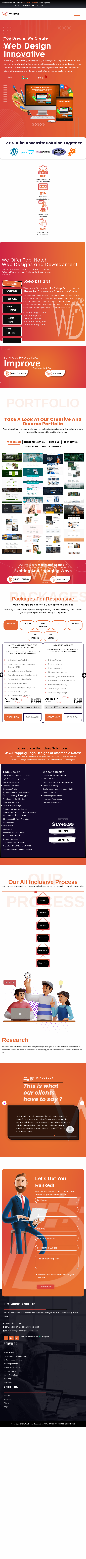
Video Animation (11, 331)
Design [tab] (43, 925)
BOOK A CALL (32, 717)
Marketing (8, 1382)
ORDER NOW (13, 717)
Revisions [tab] (43, 938)
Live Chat (37, 5)
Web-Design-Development (15, 1356)
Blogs (6, 1407)
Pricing (6, 1403)
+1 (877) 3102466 (22, 5)
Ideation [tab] (43, 913)
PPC (8, 340)
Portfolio (7, 1395)
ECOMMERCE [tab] (27, 623)
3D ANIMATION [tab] (71, 442)
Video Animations (11, 1375)
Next (78, 1102)
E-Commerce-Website (13, 1360)
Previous (6, 1102)
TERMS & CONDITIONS (66, 1424)
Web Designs (12, 291)
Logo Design (9, 1352)
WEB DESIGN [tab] (14, 442)
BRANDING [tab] (54, 442)
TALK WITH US (63, 839)
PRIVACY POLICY (50, 1424)
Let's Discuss (57, 373)
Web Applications (11, 1363)
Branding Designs (10, 319)
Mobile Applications (12, 308)
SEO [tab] (59, 623)
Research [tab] (43, 900)
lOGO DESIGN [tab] (75, 623)
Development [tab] (43, 950)
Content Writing (10, 1371)
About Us (7, 1399)
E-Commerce (12, 298)
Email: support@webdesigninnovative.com (21, 1331)
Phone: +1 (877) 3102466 (14, 1323)
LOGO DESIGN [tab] (31, 446)
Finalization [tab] (43, 963)
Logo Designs (12, 284)
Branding (7, 1379)
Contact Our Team (46, 1287)
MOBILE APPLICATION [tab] (34, 442)
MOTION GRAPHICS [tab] (51, 446)
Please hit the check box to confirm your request (56, 1276)
